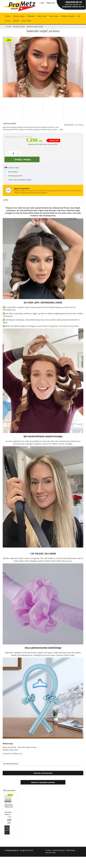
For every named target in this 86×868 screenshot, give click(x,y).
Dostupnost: (69, 124)
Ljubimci (16, 21)
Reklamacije (70, 850)
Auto (78, 16)
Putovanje (30, 16)
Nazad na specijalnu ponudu (43, 782)
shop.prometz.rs (12, 850)
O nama (48, 850)
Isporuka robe (50, 852)
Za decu (7, 21)
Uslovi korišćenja (59, 850)
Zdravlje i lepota (19, 16)
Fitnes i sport (53, 16)
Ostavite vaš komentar (43, 773)
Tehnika (7, 16)
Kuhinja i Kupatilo (67, 16)
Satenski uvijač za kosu (43, 31)
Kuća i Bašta (26, 21)
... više (60, 129)
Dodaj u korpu (22, 159)
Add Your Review (9, 123)
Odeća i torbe (41, 16)
